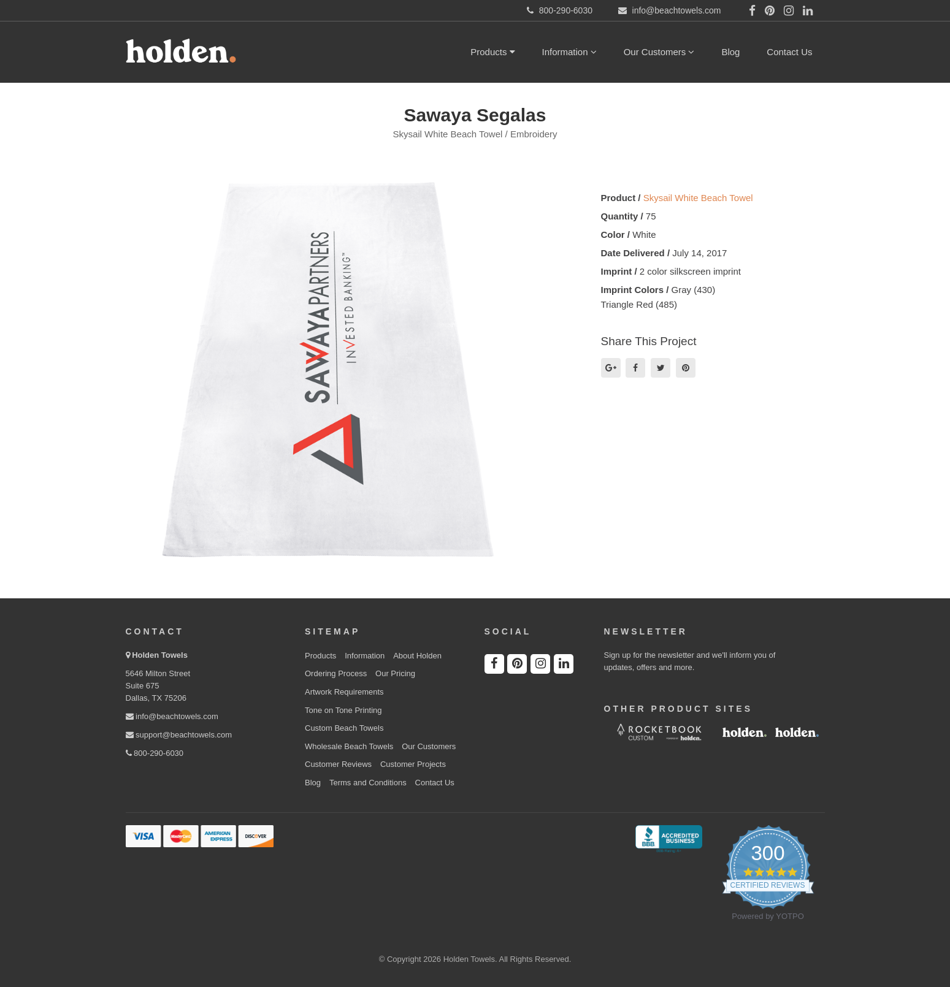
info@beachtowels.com (172, 716)
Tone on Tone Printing (343, 710)
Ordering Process (336, 673)
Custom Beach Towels (344, 728)
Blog (730, 52)
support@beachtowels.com (179, 734)
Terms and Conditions (368, 782)
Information (569, 52)
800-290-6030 (155, 753)
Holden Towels (160, 655)
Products (492, 52)
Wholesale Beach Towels (349, 746)
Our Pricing (395, 673)
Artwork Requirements (344, 691)
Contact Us (789, 52)
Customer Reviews (338, 764)
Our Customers (659, 52)
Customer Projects (413, 764)
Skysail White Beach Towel (698, 197)
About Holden (417, 655)
